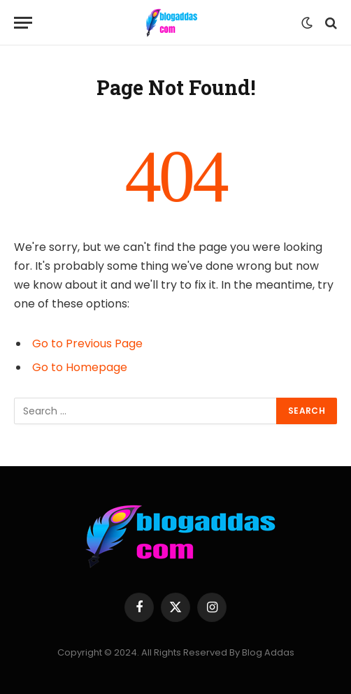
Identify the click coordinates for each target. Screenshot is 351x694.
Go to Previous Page (87, 343)
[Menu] (23, 22)
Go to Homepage (79, 367)
